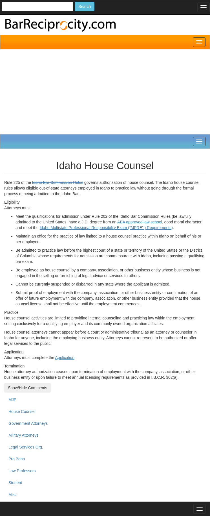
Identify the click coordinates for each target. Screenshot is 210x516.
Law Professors (22, 471)
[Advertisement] (105, 91)
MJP (12, 399)
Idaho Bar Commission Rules (57, 182)
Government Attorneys (28, 423)
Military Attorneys (23, 435)
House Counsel (22, 411)
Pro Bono (16, 459)
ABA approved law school (139, 222)
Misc (12, 494)
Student (15, 482)
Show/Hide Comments (27, 388)
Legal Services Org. (25, 447)
